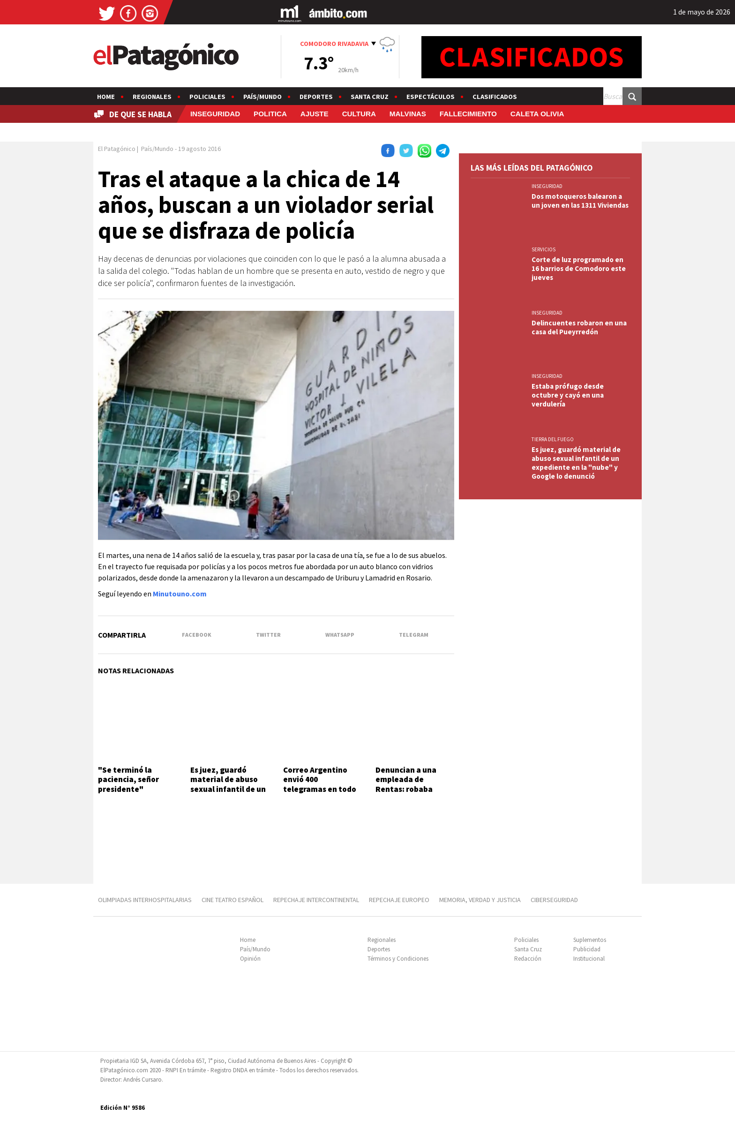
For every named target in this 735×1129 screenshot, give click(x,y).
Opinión (250, 959)
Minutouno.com (180, 593)
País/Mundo (262, 96)
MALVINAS (408, 114)
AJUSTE (314, 114)
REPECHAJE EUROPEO (399, 900)
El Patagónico (116, 148)
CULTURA (359, 114)
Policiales (207, 96)
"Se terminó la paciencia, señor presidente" (128, 779)
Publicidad (586, 949)
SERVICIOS (543, 249)
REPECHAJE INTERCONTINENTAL (316, 900)
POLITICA (270, 114)
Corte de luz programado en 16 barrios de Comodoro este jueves (579, 268)
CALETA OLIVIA (537, 114)
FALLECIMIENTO (468, 114)
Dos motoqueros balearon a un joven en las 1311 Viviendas (580, 201)
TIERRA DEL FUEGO (553, 439)
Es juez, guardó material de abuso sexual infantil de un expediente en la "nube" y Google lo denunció (228, 794)
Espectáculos (430, 96)
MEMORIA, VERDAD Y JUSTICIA (480, 900)
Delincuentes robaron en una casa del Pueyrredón (579, 327)
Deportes (316, 96)
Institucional (589, 959)
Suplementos (589, 940)
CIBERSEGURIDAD (554, 900)
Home (106, 96)
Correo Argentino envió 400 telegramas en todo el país (319, 784)
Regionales (152, 96)
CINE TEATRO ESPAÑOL (232, 900)
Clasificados (494, 96)
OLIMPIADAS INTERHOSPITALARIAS (145, 900)
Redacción (527, 959)
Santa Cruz (370, 96)
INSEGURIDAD (215, 114)
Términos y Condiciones (398, 959)
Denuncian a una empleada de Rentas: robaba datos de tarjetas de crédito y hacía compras (413, 794)
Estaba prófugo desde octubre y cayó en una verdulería (568, 395)
